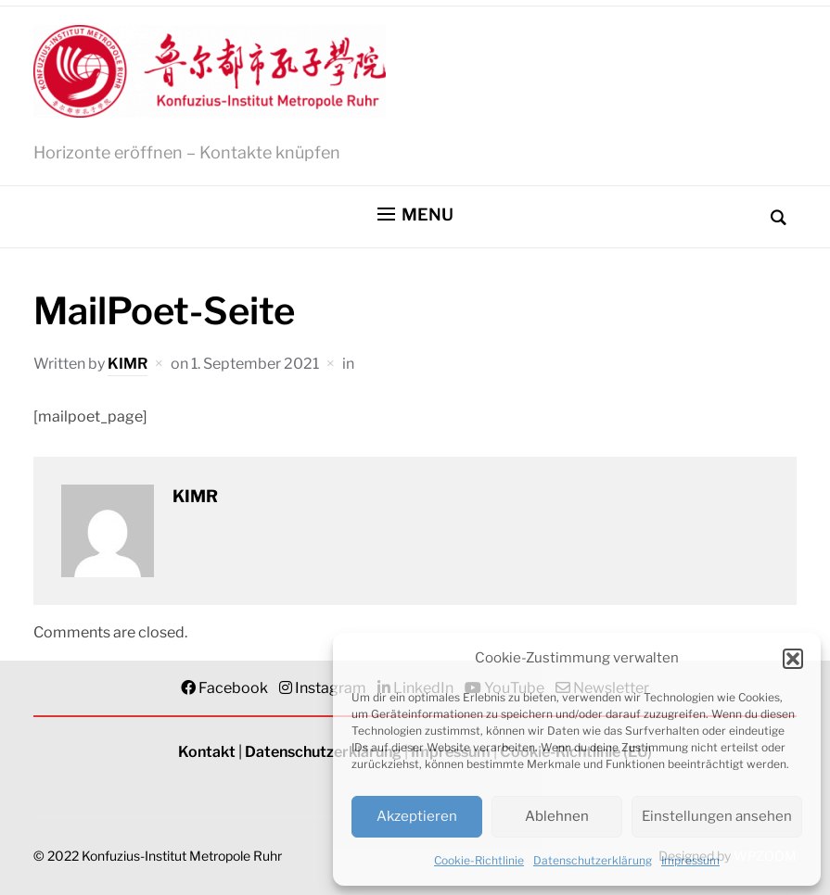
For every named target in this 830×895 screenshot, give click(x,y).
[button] (793, 658)
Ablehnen (557, 816)
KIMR (127, 363)
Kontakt (207, 752)
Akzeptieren (417, 816)
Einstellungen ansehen (717, 816)
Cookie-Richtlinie (479, 860)
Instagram (330, 688)
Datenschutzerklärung (592, 860)
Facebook (233, 688)
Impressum (690, 860)
